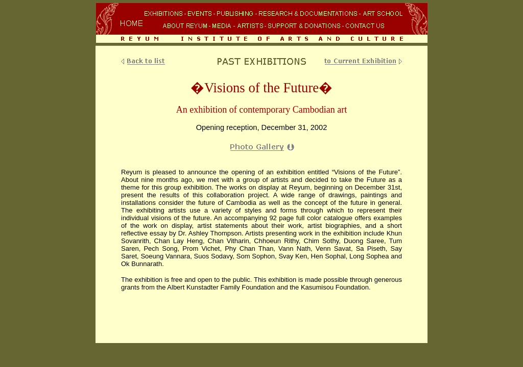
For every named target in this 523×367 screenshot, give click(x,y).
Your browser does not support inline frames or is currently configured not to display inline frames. (261, 24)
